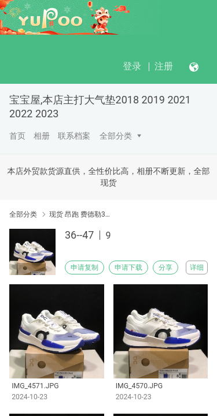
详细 (197, 267)
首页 (17, 135)
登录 (132, 66)
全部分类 (116, 135)
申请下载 (128, 267)
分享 (165, 267)
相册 (42, 135)
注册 (164, 66)
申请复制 (84, 267)
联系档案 (74, 135)
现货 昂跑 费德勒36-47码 (79, 214)
